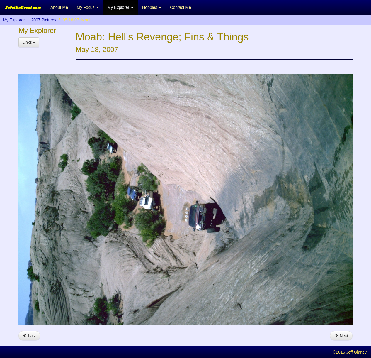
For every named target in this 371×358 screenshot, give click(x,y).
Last (29, 335)
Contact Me (180, 7)
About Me (59, 7)
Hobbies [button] (151, 7)
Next (341, 335)
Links (28, 42)
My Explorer (14, 20)
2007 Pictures (43, 20)
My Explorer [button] (121, 7)
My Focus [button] (88, 7)
